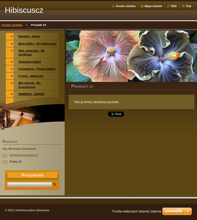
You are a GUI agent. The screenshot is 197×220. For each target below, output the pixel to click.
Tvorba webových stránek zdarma (136, 211)
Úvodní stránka (126, 6)
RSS (174, 6)
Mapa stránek (153, 6)
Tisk (188, 6)
